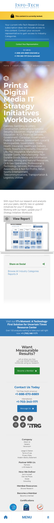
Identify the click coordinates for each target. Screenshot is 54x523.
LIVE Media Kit (27, 467)
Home (6, 65)
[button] (27, 517)
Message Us (27, 408)
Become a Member (27, 371)
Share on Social (27, 264)
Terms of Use (27, 453)
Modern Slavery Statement (27, 458)
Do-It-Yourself (27, 474)
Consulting (27, 481)
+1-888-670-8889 (27, 394)
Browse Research (27, 488)
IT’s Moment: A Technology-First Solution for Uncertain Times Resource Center (27, 324)
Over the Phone (27, 477)
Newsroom (27, 446)
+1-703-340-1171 (27, 401)
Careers (27, 444)
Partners (27, 465)
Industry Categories (20, 65)
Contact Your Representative (27, 44)
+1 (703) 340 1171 (29, 333)
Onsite (27, 479)
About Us (27, 442)
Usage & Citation (27, 451)
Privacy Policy (27, 455)
